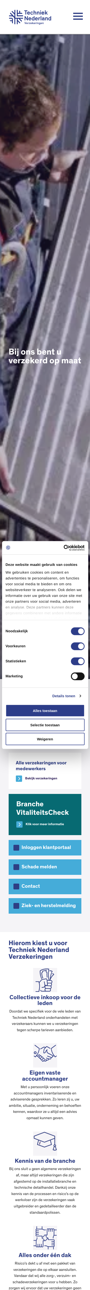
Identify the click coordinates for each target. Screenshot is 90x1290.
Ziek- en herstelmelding (49, 905)
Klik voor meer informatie (45, 824)
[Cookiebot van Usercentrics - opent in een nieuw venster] (64, 548)
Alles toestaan (45, 711)
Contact (31, 886)
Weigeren (45, 739)
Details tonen (63, 696)
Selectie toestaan (45, 725)
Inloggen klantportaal (46, 847)
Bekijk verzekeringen (41, 778)
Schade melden (39, 867)
